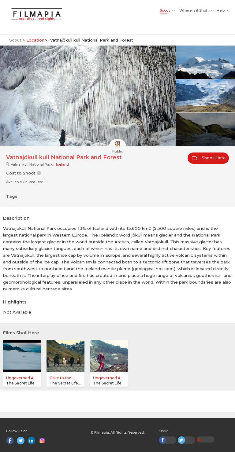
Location (35, 40)
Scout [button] (165, 10)
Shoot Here (209, 157)
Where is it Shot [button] (193, 10)
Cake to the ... (62, 378)
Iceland (62, 164)
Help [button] (221, 10)
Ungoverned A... (21, 378)
